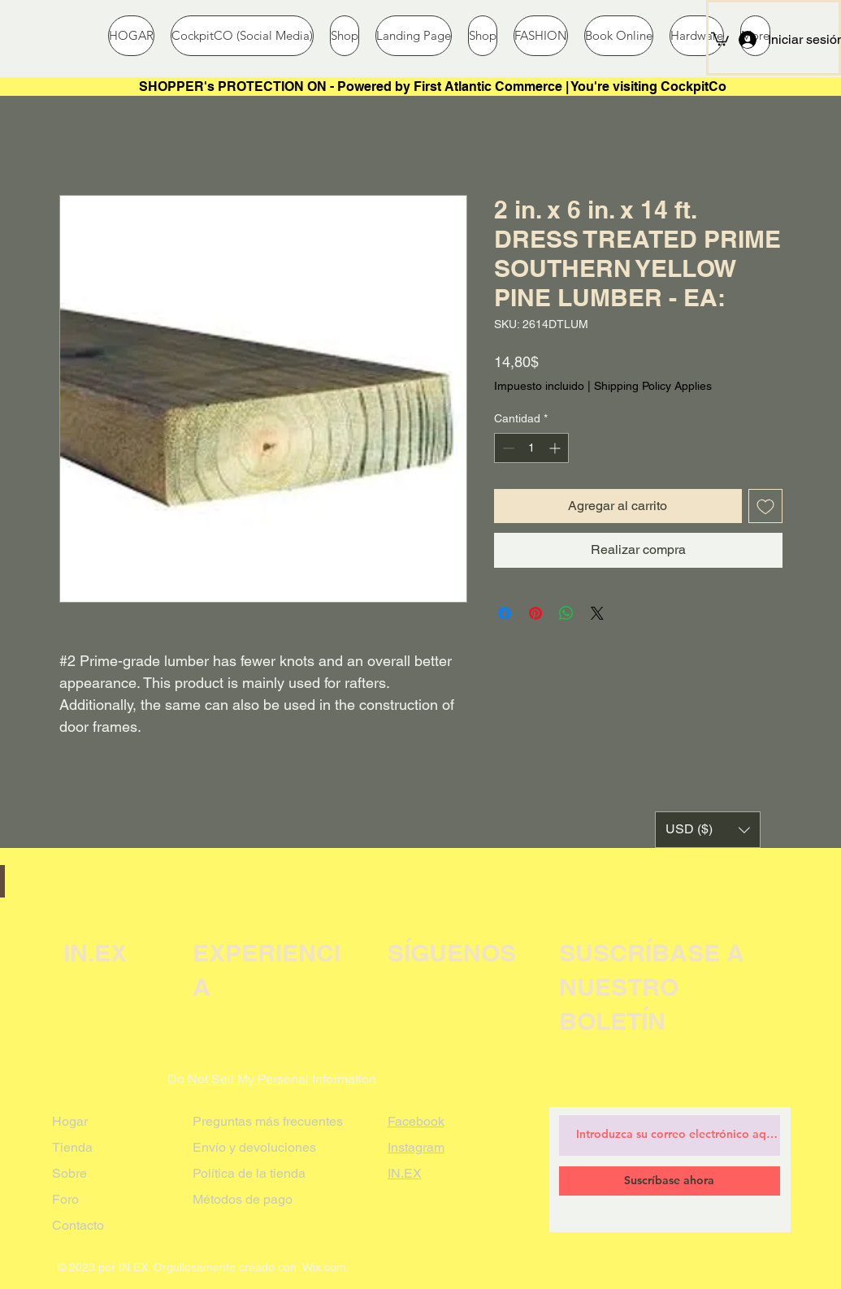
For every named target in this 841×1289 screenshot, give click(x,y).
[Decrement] (506, 448)
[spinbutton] (531, 448)
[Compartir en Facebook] (504, 613)
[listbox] (708, 829)
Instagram (416, 1147)
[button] (720, 38)
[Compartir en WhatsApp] (566, 613)
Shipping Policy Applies (653, 385)
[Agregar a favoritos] (765, 506)
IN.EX (405, 1173)
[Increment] (556, 448)
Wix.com (324, 1267)
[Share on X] (597, 613)
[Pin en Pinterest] (535, 613)
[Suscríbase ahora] (669, 1181)
